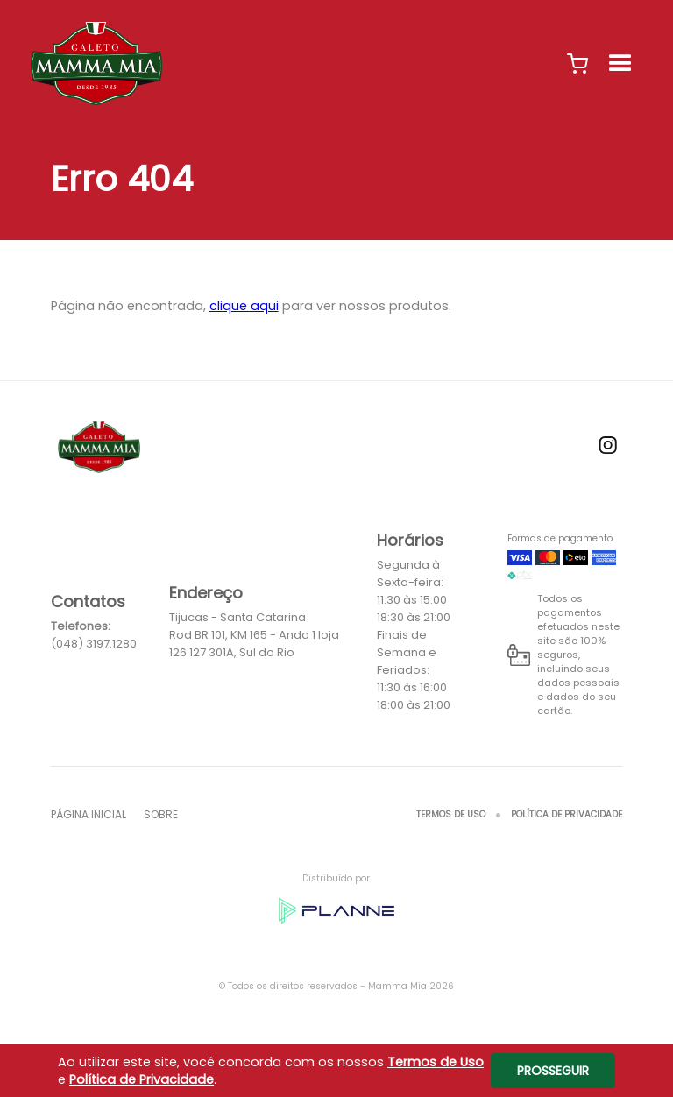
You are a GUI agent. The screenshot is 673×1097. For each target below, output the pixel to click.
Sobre (161, 814)
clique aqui (244, 306)
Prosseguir (553, 1070)
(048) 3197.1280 (94, 643)
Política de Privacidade (566, 814)
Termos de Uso (450, 814)
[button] (577, 63)
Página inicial (88, 814)
